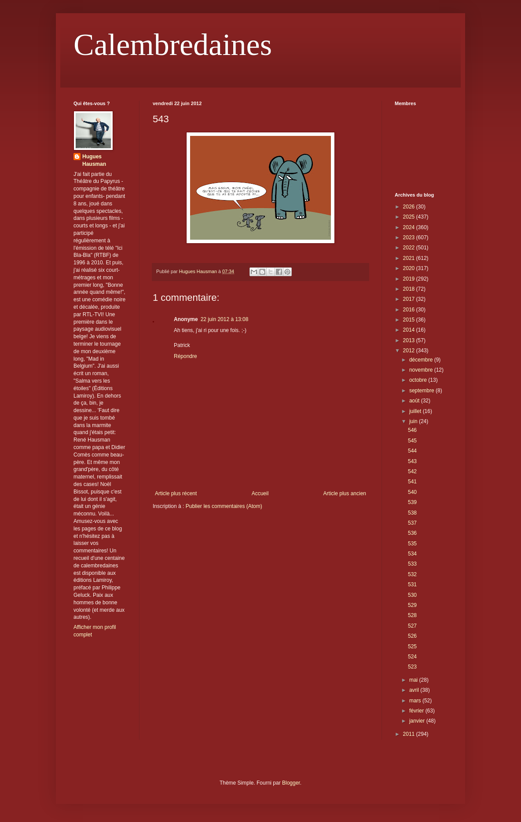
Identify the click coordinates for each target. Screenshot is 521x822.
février (417, 711)
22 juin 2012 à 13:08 (225, 319)
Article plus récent (176, 493)
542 (412, 471)
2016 (409, 310)
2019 (409, 279)
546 (412, 430)
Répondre (185, 356)
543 (412, 461)
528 (412, 615)
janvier (417, 721)
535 (412, 544)
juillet (416, 411)
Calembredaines (172, 45)
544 (412, 451)
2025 (409, 217)
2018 (409, 289)
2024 (409, 227)
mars (415, 701)
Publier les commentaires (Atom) (224, 506)
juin (414, 421)
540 (412, 492)
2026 (409, 207)
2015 (409, 320)
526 (412, 636)
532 (412, 574)
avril (414, 690)
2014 (409, 330)
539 (412, 502)
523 (412, 667)
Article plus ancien (344, 493)
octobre (418, 380)
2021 (409, 258)
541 (412, 482)
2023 (409, 237)
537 (412, 523)
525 (412, 646)
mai (414, 680)
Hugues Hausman (94, 160)
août (415, 401)
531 (412, 584)
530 (412, 595)
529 (412, 605)
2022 (409, 248)
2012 (409, 350)
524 (412, 657)
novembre (421, 370)
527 (412, 626)
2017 (409, 299)
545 (412, 441)
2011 (409, 734)
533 (412, 564)
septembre (422, 390)
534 (412, 554)
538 (412, 513)
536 (412, 533)
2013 (409, 340)
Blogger (291, 783)
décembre (421, 360)
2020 (409, 268)
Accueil (260, 493)
